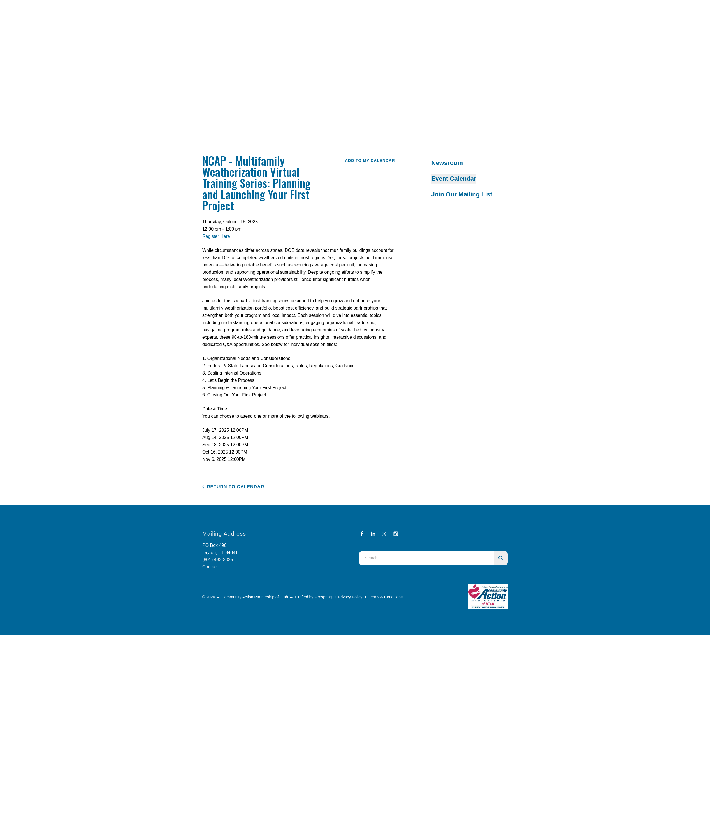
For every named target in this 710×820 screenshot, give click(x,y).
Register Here (216, 236)
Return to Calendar (235, 486)
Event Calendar (453, 178)
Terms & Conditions (386, 597)
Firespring (323, 597)
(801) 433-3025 (217, 559)
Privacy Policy (350, 597)
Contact (210, 567)
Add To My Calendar (370, 160)
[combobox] (426, 558)
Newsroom (447, 162)
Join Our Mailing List (462, 194)
